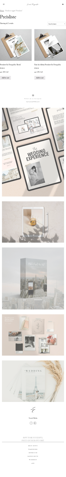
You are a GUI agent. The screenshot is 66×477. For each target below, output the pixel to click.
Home (2, 11)
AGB (33, 469)
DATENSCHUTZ (33, 462)
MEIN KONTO (33, 451)
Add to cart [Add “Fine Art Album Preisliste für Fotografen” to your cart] (39, 78)
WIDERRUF (33, 465)
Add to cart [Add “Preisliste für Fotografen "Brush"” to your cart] (5, 78)
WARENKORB (32, 455)
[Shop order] (57, 24)
